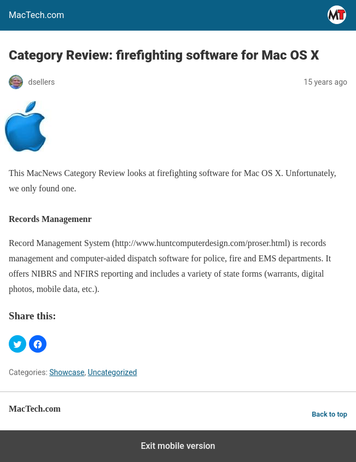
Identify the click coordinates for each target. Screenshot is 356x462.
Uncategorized (112, 372)
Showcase (66, 372)
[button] (17, 344)
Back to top (329, 414)
